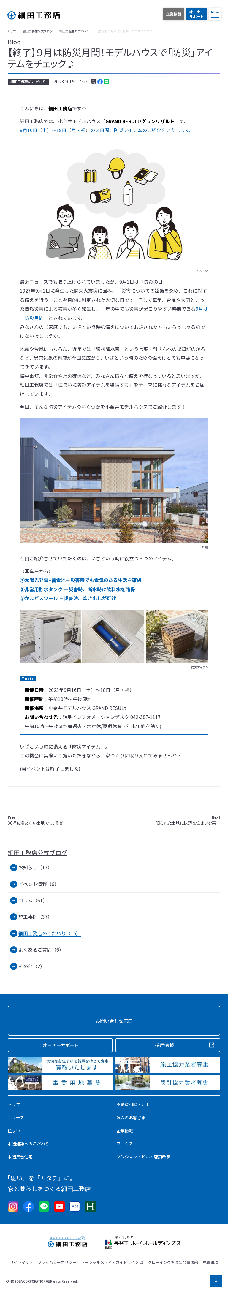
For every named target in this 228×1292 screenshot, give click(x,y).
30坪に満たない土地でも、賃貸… (37, 820)
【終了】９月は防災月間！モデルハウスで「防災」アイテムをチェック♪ (110, 57)
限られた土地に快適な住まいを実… (188, 820)
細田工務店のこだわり (28, 81)
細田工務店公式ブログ (37, 853)
